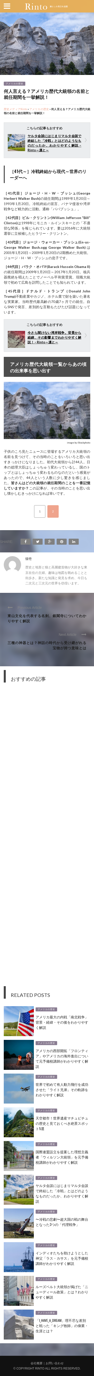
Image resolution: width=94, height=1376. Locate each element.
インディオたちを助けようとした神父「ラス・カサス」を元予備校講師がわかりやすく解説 (62, 1258)
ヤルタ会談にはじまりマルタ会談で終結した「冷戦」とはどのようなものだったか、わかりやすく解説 (62, 1193)
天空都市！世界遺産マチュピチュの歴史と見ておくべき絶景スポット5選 (62, 1123)
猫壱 (28, 559)
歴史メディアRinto (15, 109)
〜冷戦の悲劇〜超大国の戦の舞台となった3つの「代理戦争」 (62, 1221)
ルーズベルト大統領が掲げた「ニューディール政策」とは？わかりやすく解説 (62, 1292)
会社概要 (37, 1363)
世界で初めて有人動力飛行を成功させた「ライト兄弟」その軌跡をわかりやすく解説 (62, 1089)
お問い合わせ (55, 1363)
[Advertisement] (47, 838)
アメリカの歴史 (14, 83)
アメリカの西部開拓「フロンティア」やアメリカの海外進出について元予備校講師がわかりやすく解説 (62, 1058)
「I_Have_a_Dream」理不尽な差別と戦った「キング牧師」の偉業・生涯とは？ (62, 1325)
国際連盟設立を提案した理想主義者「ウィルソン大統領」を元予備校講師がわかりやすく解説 (62, 1157)
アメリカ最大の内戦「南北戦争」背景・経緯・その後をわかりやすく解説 (62, 1022)
